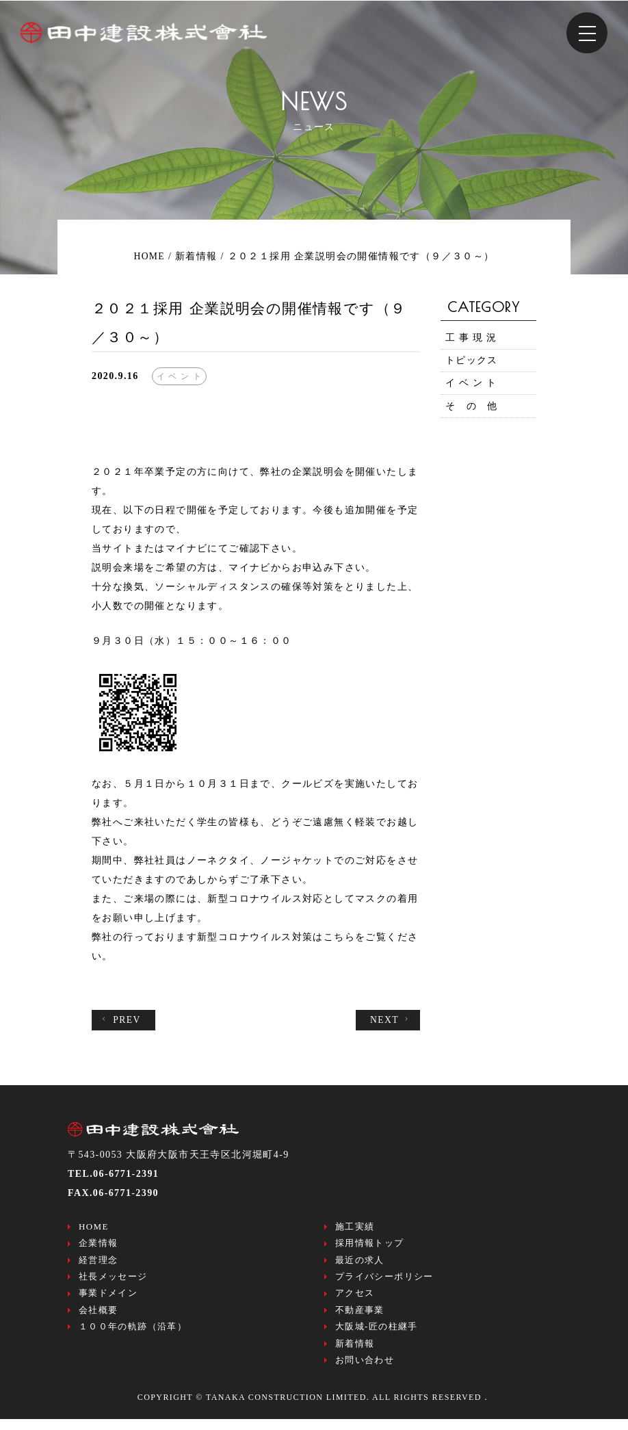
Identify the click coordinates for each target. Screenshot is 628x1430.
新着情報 (355, 1352)
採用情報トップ (369, 1245)
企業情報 (98, 1245)
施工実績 (355, 1228)
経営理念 (98, 1263)
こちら (339, 937)
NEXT (391, 1020)
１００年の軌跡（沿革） (133, 1334)
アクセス (355, 1299)
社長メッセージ (113, 1281)
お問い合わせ (364, 1370)
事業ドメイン (108, 1299)
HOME (94, 1228)
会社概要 (98, 1317)
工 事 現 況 (471, 338)
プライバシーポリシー (384, 1281)
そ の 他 (471, 412)
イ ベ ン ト (471, 387)
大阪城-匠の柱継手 (376, 1334)
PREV (121, 1020)
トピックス (471, 363)
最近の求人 (359, 1263)
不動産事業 (359, 1317)
